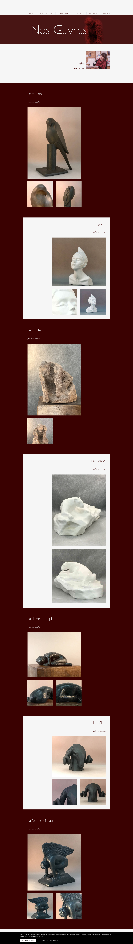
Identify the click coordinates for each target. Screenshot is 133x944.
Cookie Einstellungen (49, 940)
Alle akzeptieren (28, 940)
